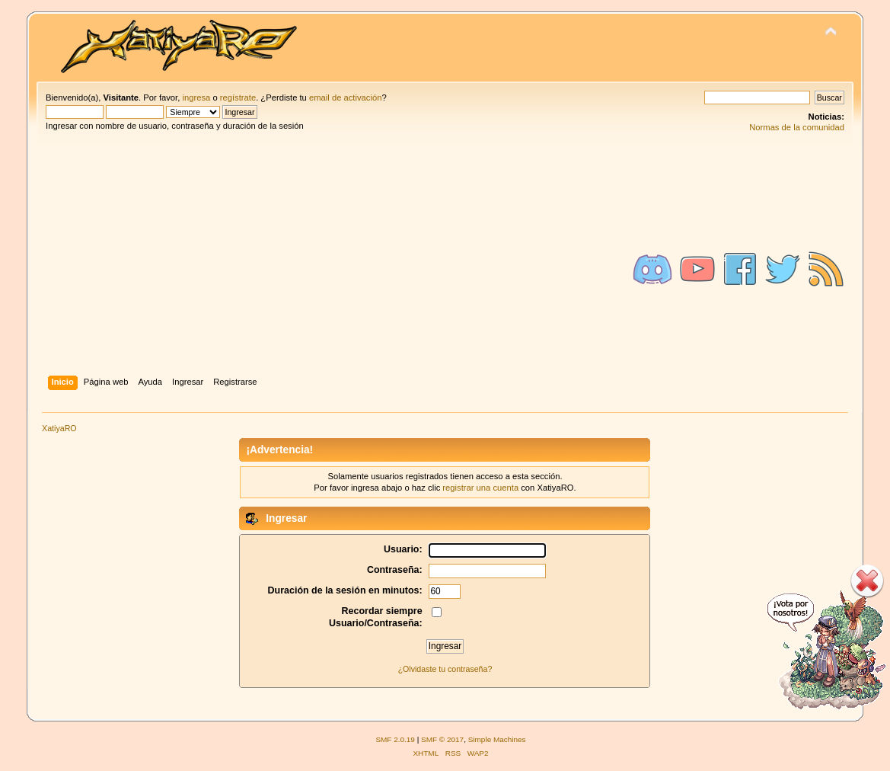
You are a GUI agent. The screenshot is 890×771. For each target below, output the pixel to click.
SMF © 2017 (442, 739)
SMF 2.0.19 (395, 739)
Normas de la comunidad (796, 127)
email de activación (345, 97)
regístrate (238, 97)
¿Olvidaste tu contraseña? (445, 668)
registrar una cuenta (480, 487)
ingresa (196, 97)
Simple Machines (497, 739)
